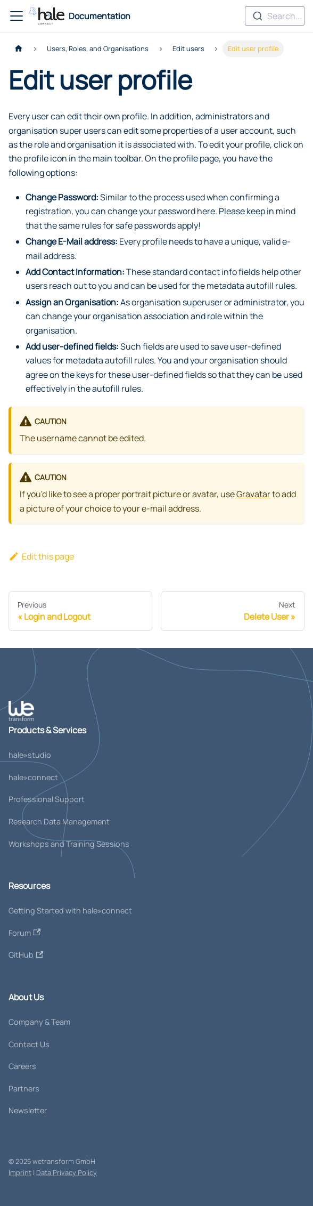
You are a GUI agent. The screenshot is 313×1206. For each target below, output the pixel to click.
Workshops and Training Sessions (69, 844)
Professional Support (47, 799)
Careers (22, 1066)
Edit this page (41, 556)
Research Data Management (59, 821)
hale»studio (30, 755)
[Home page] (19, 49)
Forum (24, 933)
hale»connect (33, 777)
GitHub (26, 955)
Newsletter (28, 1110)
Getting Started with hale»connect (70, 910)
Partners (24, 1088)
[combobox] (274, 16)
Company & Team (39, 1022)
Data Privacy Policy (66, 1172)
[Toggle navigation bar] (16, 16)
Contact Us (29, 1044)
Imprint (20, 1172)
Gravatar (253, 494)
